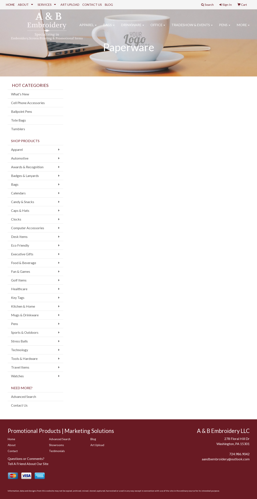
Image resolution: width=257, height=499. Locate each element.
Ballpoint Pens (21, 111)
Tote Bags (18, 120)
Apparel (88, 27)
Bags (109, 27)
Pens (224, 27)
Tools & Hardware (24, 358)
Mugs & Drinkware (25, 315)
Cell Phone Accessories (28, 103)
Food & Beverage (23, 263)
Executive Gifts (22, 254)
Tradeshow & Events (192, 27)
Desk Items (19, 237)
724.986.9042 (239, 454)
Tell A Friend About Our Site (28, 464)
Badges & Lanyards (25, 176)
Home (11, 439)
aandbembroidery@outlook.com (226, 459)
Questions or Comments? (26, 459)
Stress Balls (19, 341)
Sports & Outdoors (24, 332)
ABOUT (23, 4)
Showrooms (56, 445)
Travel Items (20, 367)
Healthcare (19, 289)
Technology (19, 350)
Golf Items (19, 280)
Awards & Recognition (27, 167)
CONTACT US (92, 4)
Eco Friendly (20, 245)
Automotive (19, 158)
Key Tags (17, 297)
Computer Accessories (27, 228)
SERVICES (45, 4)
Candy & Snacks (22, 202)
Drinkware (132, 27)
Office (157, 27)
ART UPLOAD (69, 4)
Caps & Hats (20, 210)
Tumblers (18, 129)
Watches (17, 376)
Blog (93, 439)
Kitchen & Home (23, 306)
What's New (20, 94)
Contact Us (19, 405)
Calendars (18, 193)
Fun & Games (20, 271)
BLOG (109, 4)
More (243, 27)
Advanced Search (23, 396)
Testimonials (57, 451)
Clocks (16, 219)
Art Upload (97, 445)
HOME (10, 4)
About (11, 445)
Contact (13, 451)
